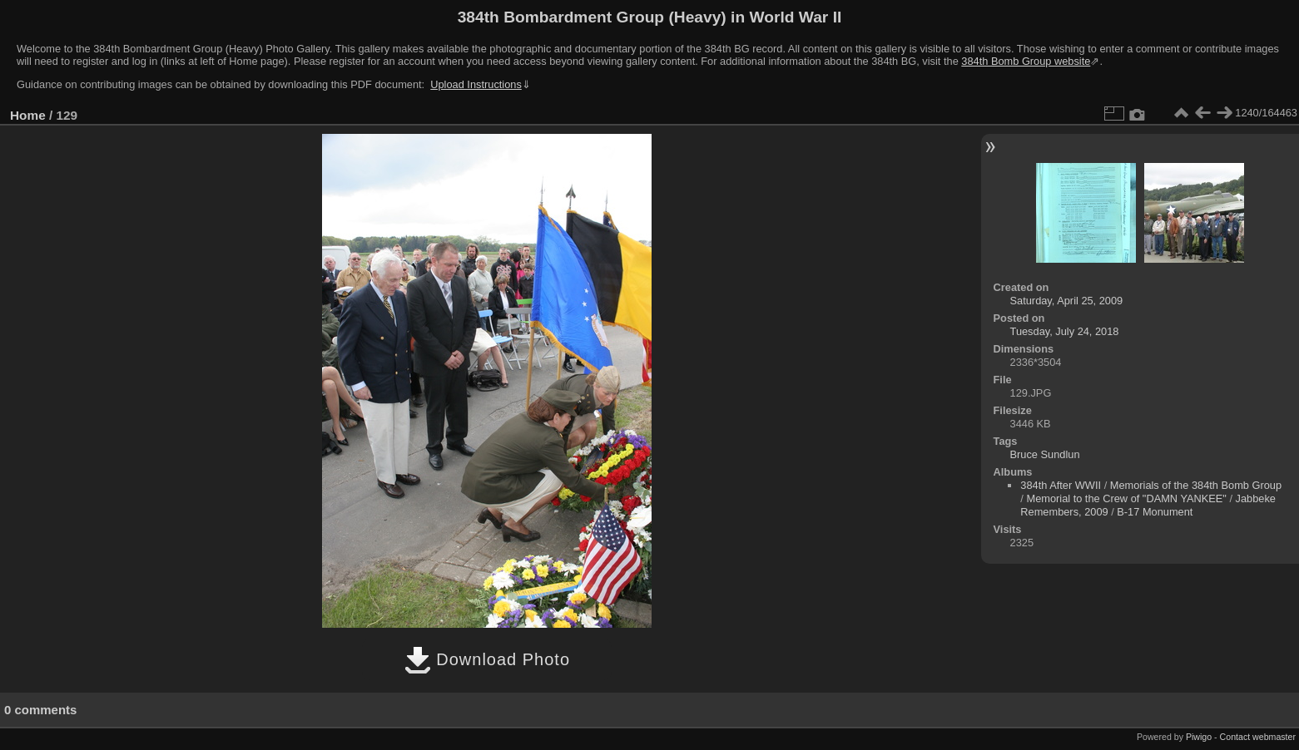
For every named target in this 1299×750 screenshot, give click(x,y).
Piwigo (1199, 737)
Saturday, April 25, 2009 (1066, 300)
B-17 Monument (1154, 512)
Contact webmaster (1258, 737)
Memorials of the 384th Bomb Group (1196, 485)
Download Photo (487, 659)
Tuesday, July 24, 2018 (1064, 331)
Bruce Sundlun (1045, 454)
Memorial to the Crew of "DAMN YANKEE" (1126, 498)
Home (28, 115)
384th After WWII (1060, 485)
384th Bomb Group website (1025, 61)
